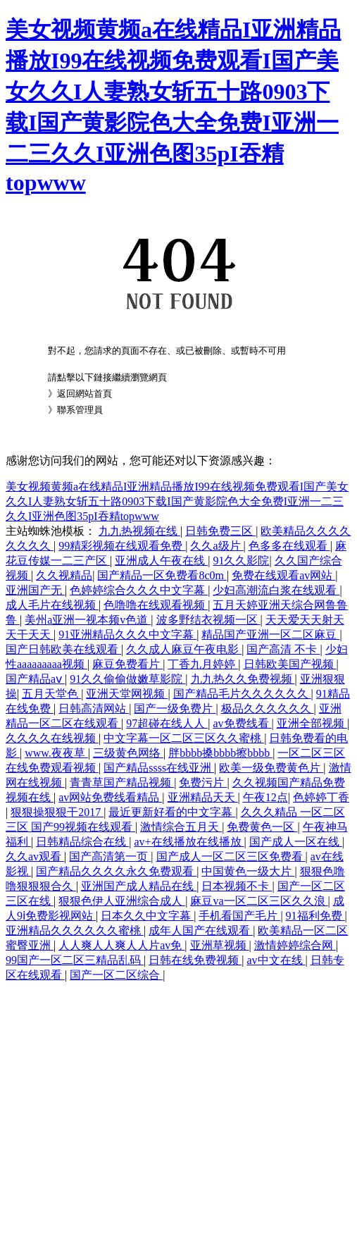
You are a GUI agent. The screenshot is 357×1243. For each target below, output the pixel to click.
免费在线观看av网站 (283, 575)
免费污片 (203, 783)
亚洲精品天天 (203, 797)
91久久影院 (241, 561)
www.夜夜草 (56, 753)
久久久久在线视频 (52, 738)
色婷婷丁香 (321, 797)
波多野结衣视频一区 (208, 620)
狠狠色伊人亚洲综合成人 (121, 901)
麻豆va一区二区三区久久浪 (258, 901)
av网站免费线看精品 (110, 797)
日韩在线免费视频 (195, 960)
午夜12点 (265, 797)
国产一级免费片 (174, 709)
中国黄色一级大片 (247, 871)
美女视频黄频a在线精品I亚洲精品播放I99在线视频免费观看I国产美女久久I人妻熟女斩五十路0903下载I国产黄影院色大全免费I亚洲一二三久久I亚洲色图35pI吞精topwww (177, 501)
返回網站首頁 (84, 393)
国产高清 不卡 (283, 649)
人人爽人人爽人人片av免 (121, 945)
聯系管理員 (80, 409)
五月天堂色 (51, 694)
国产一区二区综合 (116, 975)
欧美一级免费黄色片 (271, 768)
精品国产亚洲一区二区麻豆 (270, 635)
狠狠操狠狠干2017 (57, 812)
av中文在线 (275, 960)
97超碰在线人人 (167, 723)
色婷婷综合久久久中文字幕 (139, 590)
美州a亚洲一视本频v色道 (88, 620)
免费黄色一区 (262, 827)
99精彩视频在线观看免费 (121, 546)
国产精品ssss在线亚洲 (159, 768)
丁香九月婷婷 (203, 664)
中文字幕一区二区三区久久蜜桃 (184, 738)
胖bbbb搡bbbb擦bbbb (220, 753)
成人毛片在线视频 (52, 605)
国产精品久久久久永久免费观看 (116, 871)
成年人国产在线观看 (201, 930)
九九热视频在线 (139, 531)
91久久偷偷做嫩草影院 (127, 679)
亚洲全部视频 (312, 723)
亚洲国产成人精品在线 (138, 886)
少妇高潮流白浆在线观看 (276, 590)
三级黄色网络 (128, 753)
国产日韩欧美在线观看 (63, 649)
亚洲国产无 (35, 590)
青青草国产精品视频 (122, 783)
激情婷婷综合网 (295, 945)
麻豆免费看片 (127, 664)
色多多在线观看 (289, 546)
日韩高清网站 (93, 709)
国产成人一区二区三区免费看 (231, 856)
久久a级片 (216, 546)
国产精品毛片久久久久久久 (242, 694)
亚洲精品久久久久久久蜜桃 (75, 930)
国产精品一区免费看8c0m (162, 575)
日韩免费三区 (220, 531)
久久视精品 (64, 575)
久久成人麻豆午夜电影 (184, 649)
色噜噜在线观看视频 (156, 605)
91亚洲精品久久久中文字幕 (127, 635)
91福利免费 (315, 916)
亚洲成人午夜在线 (161, 561)
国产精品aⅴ (35, 679)
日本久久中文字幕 (147, 916)
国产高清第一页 (110, 856)
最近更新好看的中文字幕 (171, 812)
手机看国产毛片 (239, 916)
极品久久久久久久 (267, 709)
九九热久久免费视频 (243, 679)
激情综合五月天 (181, 827)
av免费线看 (242, 723)
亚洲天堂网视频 (127, 694)
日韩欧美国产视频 (290, 664)
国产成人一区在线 (295, 842)
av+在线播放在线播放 (189, 842)
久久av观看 (35, 856)
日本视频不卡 (236, 886)
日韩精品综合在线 (82, 842)
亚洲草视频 (219, 945)
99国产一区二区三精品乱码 (75, 960)
